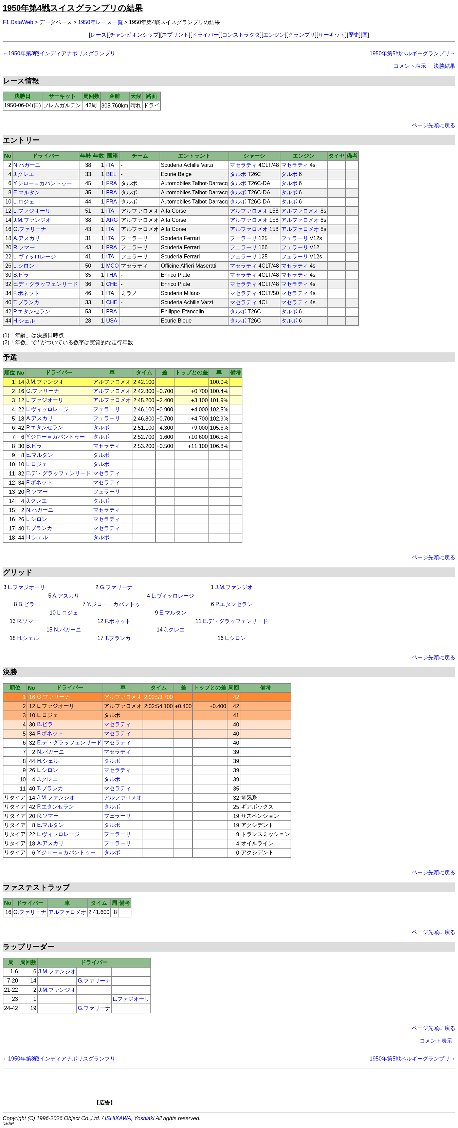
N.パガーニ (26, 165)
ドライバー (205, 35)
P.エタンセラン (31, 311)
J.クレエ (23, 174)
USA (111, 321)
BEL (111, 174)
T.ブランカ (26, 302)
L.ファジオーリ (31, 211)
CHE (111, 284)
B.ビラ (21, 275)
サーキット (331, 35)
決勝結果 (444, 66)
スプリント (175, 35)
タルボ (238, 174)
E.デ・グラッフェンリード (45, 284)
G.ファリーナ (29, 229)
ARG (112, 220)
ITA (110, 165)
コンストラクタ (241, 35)
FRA (111, 183)
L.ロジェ (23, 202)
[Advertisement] (240, 1089)
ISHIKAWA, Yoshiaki (129, 1118)
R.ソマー (24, 247)
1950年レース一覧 (100, 22)
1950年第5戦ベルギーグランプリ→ (413, 53)
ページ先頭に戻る (433, 125)
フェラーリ (243, 238)
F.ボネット (26, 293)
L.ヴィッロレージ (34, 256)
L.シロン (23, 266)
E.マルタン (26, 192)
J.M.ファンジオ (32, 220)
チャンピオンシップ (134, 35)
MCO (112, 266)
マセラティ (243, 165)
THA (111, 275)
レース (98, 35)
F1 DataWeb (18, 22)
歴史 (353, 35)
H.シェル (24, 321)
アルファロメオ (249, 211)
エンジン (274, 35)
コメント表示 (409, 66)
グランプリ (301, 35)
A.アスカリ (26, 238)
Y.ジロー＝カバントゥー (42, 183)
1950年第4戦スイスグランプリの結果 (73, 8)
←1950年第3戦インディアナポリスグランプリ (59, 53)
